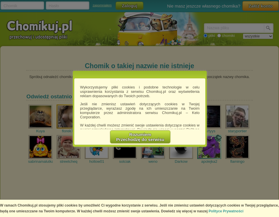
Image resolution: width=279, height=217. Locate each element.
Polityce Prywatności (226, 211)
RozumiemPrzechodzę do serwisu (140, 137)
